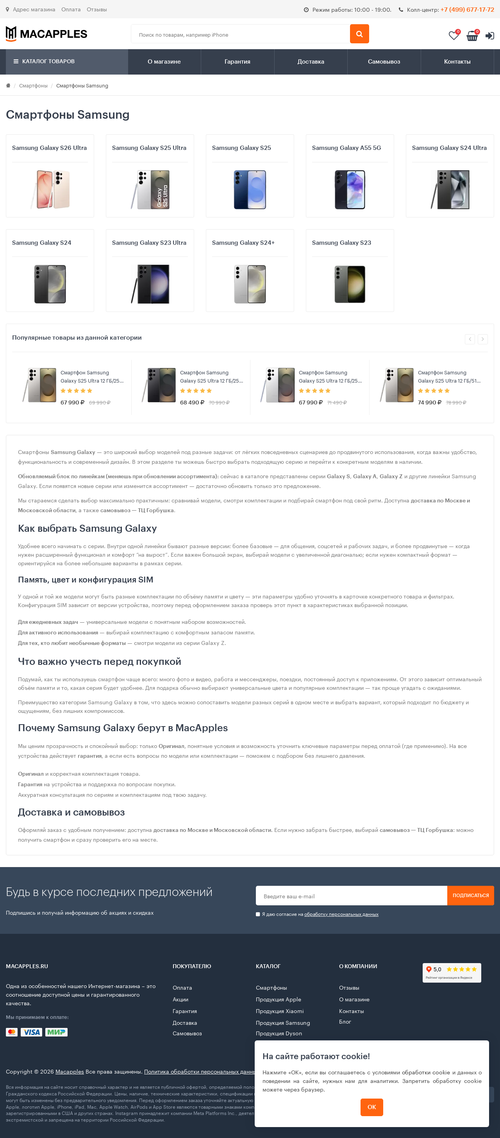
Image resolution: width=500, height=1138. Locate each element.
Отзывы (97, 8)
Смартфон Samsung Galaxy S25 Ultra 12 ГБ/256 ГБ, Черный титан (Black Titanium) (211, 376)
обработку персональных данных (341, 913)
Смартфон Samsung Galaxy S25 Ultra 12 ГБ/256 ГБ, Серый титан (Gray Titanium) (92, 376)
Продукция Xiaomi (280, 1010)
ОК (372, 1107)
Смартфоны (33, 85)
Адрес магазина (30, 8)
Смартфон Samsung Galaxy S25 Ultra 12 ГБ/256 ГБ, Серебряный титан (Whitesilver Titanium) (330, 376)
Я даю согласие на (317, 914)
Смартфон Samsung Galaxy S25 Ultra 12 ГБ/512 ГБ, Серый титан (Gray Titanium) (448, 376)
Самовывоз (384, 62)
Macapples (69, 1071)
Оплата (71, 8)
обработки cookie (426, 1071)
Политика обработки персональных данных (201, 1071)
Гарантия (237, 62)
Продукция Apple (278, 998)
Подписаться (471, 895)
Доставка (311, 62)
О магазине (164, 62)
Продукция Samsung (283, 1022)
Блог (345, 1021)
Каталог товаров (44, 61)
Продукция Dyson (279, 1032)
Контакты (457, 62)
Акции (180, 998)
